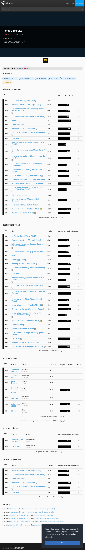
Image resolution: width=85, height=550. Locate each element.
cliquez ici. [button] (49, 537)
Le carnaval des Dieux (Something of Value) (27, 170)
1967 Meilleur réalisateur (20, 518)
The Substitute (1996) (15, 404)
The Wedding (14, 397)
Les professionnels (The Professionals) (28, 132)
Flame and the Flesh (20, 195)
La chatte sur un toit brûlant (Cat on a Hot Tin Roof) (28, 157)
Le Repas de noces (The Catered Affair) (28, 179)
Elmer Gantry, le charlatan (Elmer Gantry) (28, 150)
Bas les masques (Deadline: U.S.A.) (26, 209)
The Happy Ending (19, 124)
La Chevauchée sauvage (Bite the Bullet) (28, 116)
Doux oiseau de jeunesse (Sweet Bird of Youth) (28, 143)
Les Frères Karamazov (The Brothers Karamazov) (27, 165)
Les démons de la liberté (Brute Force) (27, 346)
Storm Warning (18, 325)
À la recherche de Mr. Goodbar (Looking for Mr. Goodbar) (28, 109)
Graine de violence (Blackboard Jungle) (28, 183)
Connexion (79, 3)
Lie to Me (15, 446)
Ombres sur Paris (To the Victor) (25, 342)
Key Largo (16, 338)
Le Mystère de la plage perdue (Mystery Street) (28, 333)
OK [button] (62, 543)
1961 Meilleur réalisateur (23, 522)
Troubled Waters (15, 370)
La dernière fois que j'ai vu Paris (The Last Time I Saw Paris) (27, 188)
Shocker (14, 411)
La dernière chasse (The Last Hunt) (26, 175)
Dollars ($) (16, 120)
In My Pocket (14, 382)
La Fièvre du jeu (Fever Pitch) (24, 101)
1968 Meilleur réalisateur (20, 515)
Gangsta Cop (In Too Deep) (14, 390)
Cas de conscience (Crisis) (23, 213)
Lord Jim (15, 138)
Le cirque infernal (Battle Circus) (25, 205)
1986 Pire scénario (21, 512)
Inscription (70, 3)
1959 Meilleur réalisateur (20, 525)
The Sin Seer (14, 376)
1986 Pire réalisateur (21, 509)
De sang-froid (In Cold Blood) (23, 128)
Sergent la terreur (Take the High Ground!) (25, 200)
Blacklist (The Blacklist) (17, 440)
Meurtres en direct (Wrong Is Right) (26, 105)
